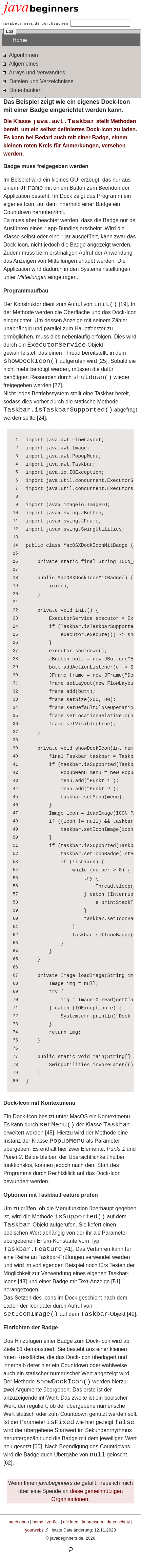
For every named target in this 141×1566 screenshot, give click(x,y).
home (38, 1521)
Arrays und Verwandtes (33, 72)
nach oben (19, 1521)
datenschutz (118, 1521)
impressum (92, 1521)
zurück (53, 1521)
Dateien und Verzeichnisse (38, 81)
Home (20, 40)
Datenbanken (22, 90)
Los (10, 31)
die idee (70, 1521)
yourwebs (34, 1530)
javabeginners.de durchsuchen (35, 23)
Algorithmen (20, 54)
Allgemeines (20, 63)
